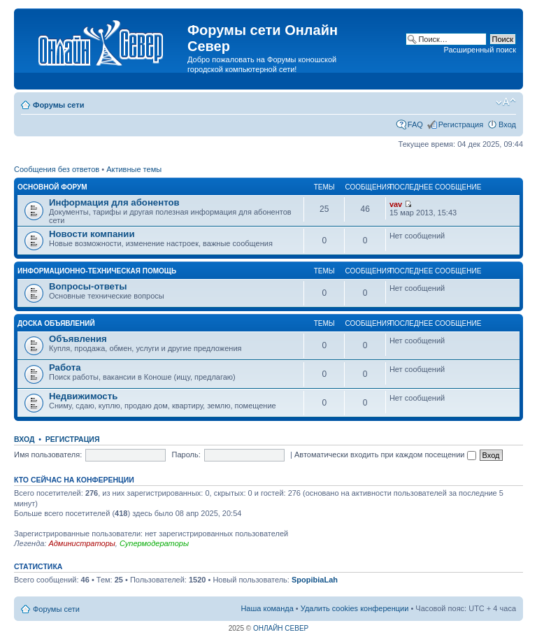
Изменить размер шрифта (506, 102)
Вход (507, 124)
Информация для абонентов (114, 202)
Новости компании (92, 234)
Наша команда (267, 608)
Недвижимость (83, 396)
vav (395, 204)
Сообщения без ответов (56, 169)
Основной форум (52, 187)
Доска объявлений (56, 323)
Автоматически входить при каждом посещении (385, 454)
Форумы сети (58, 105)
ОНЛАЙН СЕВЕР (280, 628)
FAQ (415, 124)
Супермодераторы (154, 543)
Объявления (78, 339)
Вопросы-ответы (88, 286)
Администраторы (81, 543)
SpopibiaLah (315, 579)
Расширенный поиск (479, 49)
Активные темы (134, 169)
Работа (65, 367)
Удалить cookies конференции (355, 608)
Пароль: (186, 454)
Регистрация (460, 124)
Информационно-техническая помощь (96, 271)
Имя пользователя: (48, 454)
